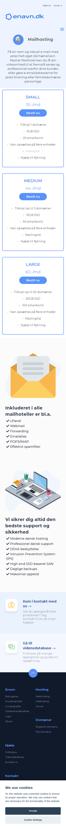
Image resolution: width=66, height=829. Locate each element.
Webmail (47, 5)
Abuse (8, 721)
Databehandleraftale (17, 711)
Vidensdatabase (14, 757)
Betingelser (12, 696)
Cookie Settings (33, 820)
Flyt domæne (43, 731)
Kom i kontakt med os (39, 603)
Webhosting (43, 696)
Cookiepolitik (13, 706)
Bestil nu (33, 113)
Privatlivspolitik (13, 701)
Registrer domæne (47, 726)
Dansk (58, 5)
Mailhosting (42, 701)
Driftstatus (11, 752)
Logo (8, 716)
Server (39, 706)
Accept (33, 810)
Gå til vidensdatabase (37, 645)
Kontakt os (11, 762)
